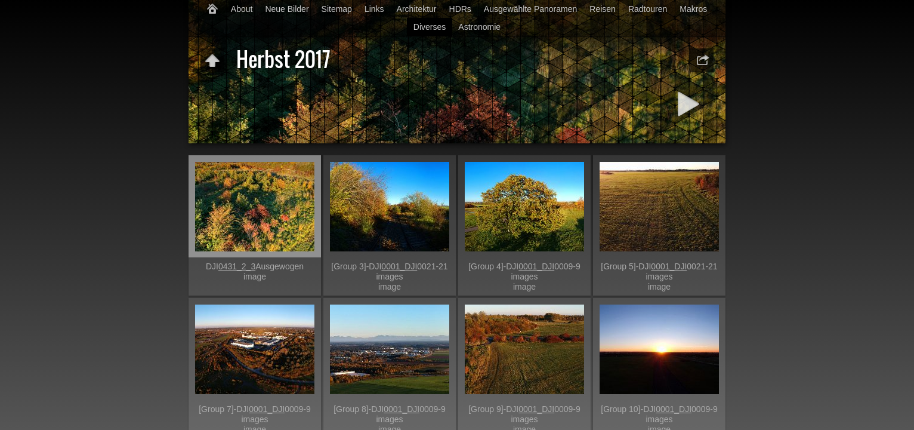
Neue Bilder (286, 9)
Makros (693, 9)
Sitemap (337, 9)
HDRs (460, 9)
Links (374, 9)
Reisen (602, 9)
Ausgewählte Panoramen (530, 9)
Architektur (417, 9)
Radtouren (647, 9)
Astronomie (479, 27)
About (242, 9)
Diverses (429, 27)
